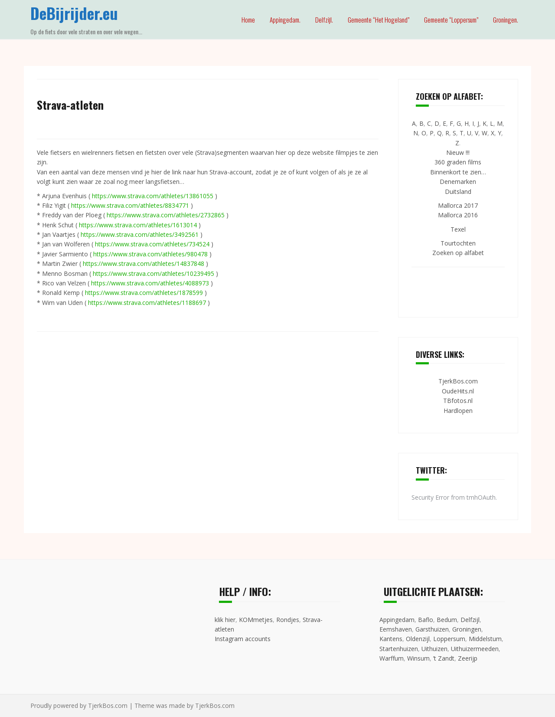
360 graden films (457, 162)
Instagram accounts (243, 639)
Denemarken (458, 181)
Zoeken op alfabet (458, 253)
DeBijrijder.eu (74, 12)
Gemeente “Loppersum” (451, 19)
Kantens (390, 639)
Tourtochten (458, 243)
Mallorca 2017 (458, 205)
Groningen (466, 629)
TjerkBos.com (458, 381)
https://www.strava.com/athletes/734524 (152, 244)
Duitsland (458, 191)
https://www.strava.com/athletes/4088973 (150, 283)
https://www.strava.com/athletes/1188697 (147, 302)
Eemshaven (395, 629)
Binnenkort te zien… (458, 172)
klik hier (225, 620)
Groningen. (505, 19)
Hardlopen (458, 410)
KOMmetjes (256, 620)
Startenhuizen (398, 649)
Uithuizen (434, 649)
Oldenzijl (418, 639)
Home (248, 19)
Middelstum (485, 639)
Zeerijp (467, 658)
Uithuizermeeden (475, 649)
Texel (458, 229)
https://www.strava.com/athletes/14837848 (143, 263)
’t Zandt (443, 658)
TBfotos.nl (458, 400)
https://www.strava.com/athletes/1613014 (138, 225)
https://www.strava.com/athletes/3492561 (140, 234)
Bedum (447, 620)
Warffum (391, 658)
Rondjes (287, 620)
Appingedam (397, 620)
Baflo (425, 620)
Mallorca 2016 (458, 215)
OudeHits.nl (458, 391)
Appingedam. (285, 19)
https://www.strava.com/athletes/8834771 (130, 205)
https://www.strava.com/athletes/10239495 (153, 273)
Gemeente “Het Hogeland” (378, 19)
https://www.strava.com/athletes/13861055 (152, 196)
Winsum (418, 658)
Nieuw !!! (458, 152)
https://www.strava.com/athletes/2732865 (166, 215)
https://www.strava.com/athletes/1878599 (144, 292)
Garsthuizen (432, 629)
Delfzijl (470, 620)
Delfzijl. (324, 19)
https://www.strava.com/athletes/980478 (150, 254)
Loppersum (449, 639)
